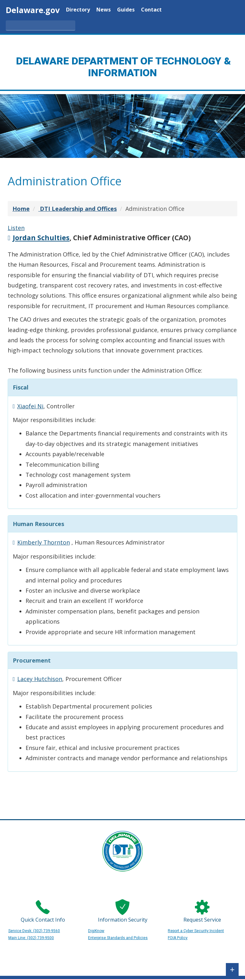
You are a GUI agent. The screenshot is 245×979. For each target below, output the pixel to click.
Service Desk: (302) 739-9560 (34, 931)
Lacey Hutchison (39, 679)
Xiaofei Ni (30, 406)
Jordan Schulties (41, 237)
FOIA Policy (178, 938)
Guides (126, 10)
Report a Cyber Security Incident (196, 931)
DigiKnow (96, 931)
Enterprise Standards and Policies (118, 938)
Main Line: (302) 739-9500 (31, 938)
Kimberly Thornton (43, 542)
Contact (151, 10)
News (103, 10)
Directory (78, 10)
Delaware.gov (33, 9)
